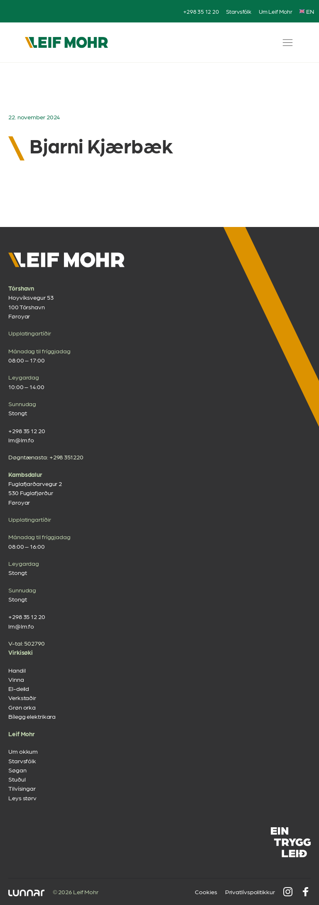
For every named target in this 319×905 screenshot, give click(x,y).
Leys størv (22, 797)
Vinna (16, 679)
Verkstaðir (22, 697)
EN (306, 11)
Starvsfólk (238, 11)
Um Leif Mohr (275, 11)
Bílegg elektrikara (32, 716)
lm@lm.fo (21, 440)
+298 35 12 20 (201, 11)
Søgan (17, 770)
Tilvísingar (22, 788)
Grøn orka (22, 707)
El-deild (18, 688)
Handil (16, 670)
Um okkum (23, 751)
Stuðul (16, 779)
